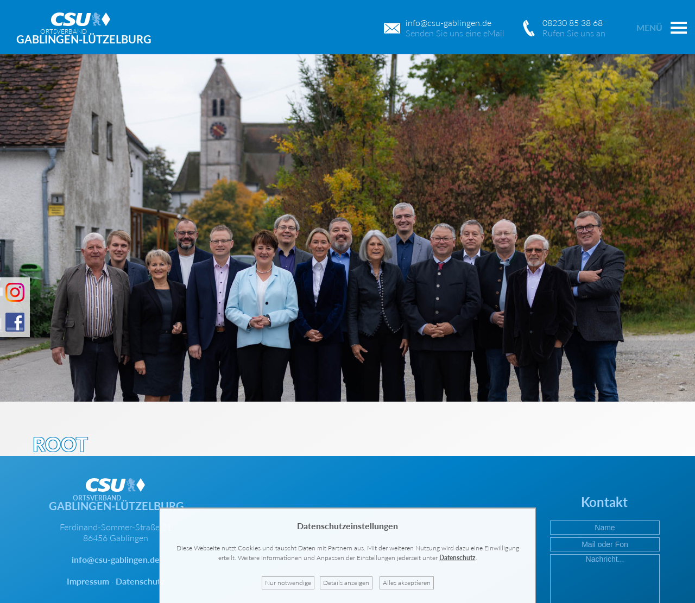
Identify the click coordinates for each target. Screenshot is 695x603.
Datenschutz (140, 581)
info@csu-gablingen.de (116, 559)
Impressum (88, 581)
